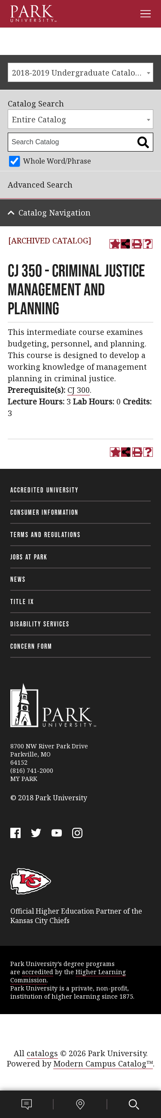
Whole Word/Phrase (57, 161)
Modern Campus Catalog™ (103, 1063)
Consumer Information (44, 512)
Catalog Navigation (54, 212)
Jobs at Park (29, 557)
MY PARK (23, 779)
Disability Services (40, 624)
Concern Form (31, 646)
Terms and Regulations (45, 534)
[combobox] (80, 72)
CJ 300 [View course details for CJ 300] (78, 390)
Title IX (22, 601)
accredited (37, 972)
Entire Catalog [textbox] (39, 119)
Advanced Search (40, 184)
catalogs (42, 1053)
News (18, 579)
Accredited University (44, 490)
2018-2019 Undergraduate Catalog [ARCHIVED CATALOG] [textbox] (82, 72)
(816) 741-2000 (31, 770)
